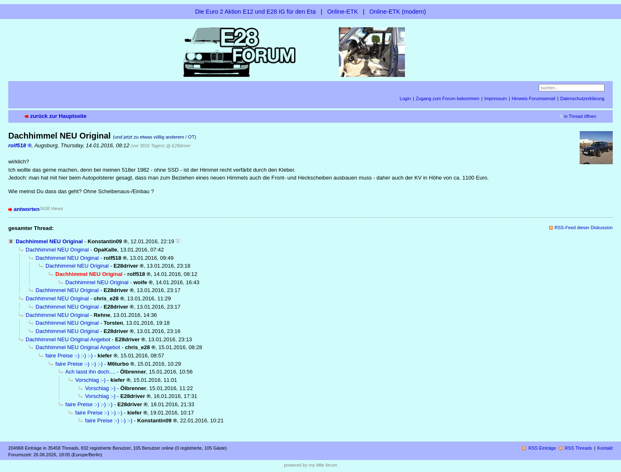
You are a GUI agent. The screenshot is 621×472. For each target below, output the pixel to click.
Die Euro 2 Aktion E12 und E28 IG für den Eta (255, 11)
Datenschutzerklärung (582, 98)
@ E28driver (178, 145)
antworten (27, 209)
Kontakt (605, 448)
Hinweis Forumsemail (533, 98)
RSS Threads (578, 448)
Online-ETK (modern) (397, 11)
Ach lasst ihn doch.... (90, 372)
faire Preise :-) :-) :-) (69, 355)
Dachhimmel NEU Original (49, 241)
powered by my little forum (310, 464)
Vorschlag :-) (90, 380)
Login (405, 98)
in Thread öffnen (580, 116)
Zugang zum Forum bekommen (447, 98)
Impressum (495, 98)
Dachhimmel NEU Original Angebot (68, 339)
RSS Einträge (542, 448)
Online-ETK (342, 11)
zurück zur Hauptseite (58, 116)
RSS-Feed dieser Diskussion (583, 227)
